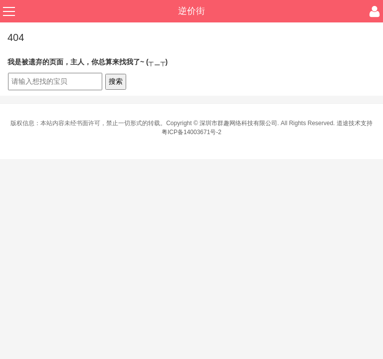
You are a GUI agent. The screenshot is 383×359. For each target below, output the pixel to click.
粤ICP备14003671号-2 (191, 132)
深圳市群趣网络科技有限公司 (238, 123)
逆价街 (191, 11)
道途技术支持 (355, 123)
